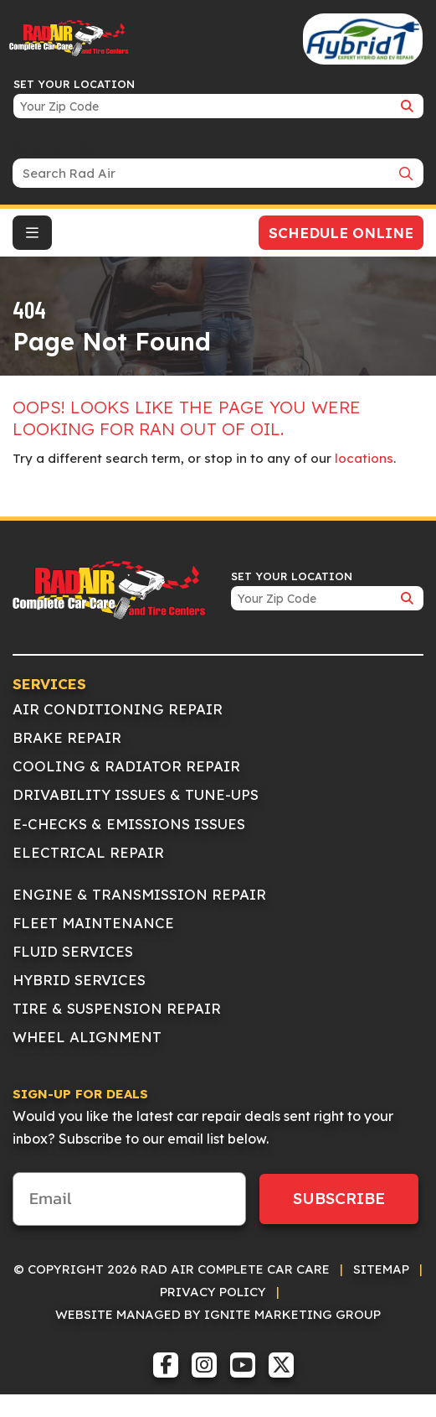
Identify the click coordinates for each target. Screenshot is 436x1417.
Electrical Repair (88, 852)
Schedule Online (341, 232)
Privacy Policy (213, 1292)
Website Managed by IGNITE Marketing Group (218, 1314)
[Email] (129, 1199)
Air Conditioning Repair (118, 709)
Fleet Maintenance (93, 923)
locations (364, 458)
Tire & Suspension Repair (117, 1008)
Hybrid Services (79, 980)
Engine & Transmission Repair (139, 894)
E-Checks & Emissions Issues (129, 824)
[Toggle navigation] (32, 232)
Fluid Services (73, 951)
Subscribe (339, 1198)
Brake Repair (67, 737)
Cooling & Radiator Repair (126, 766)
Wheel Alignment (87, 1037)
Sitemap (381, 1269)
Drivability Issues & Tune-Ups (136, 794)
